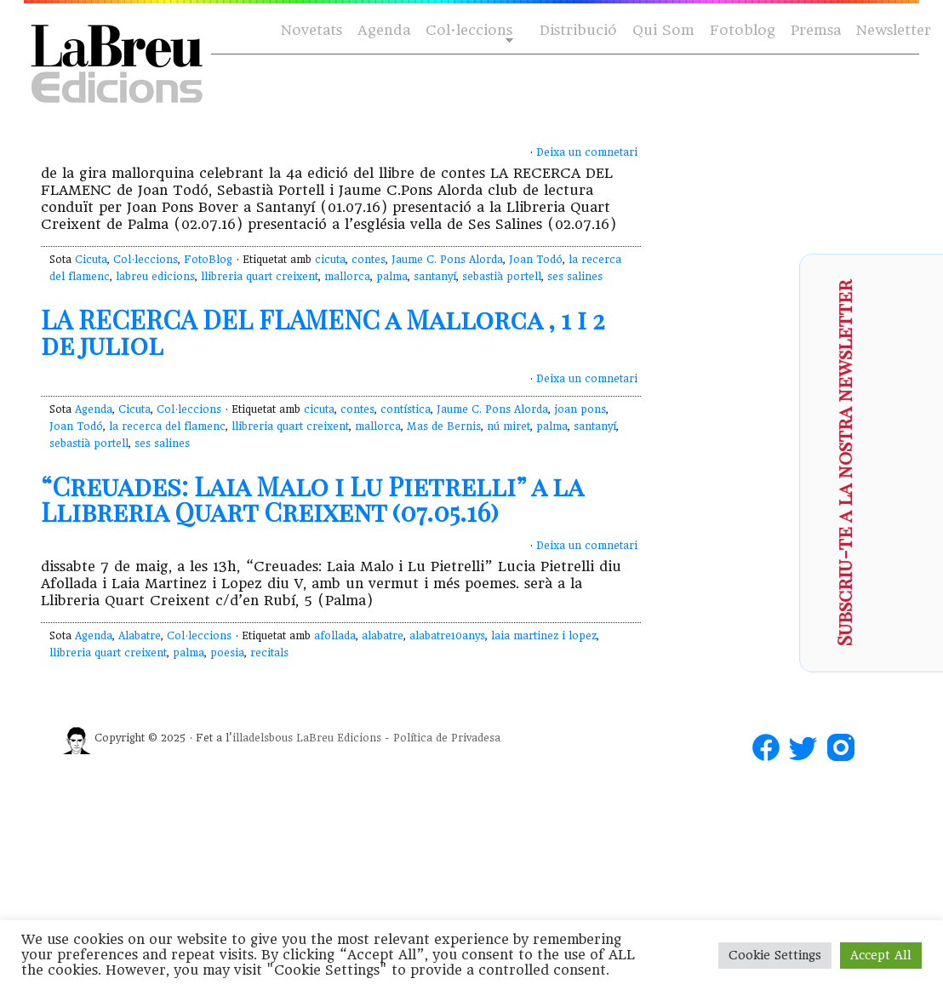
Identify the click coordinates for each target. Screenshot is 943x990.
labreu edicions (155, 277)
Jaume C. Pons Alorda (447, 260)
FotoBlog (208, 260)
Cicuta (91, 260)
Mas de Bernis (444, 426)
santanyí (435, 277)
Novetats (311, 30)
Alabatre (139, 636)
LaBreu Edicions (338, 738)
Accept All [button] (881, 955)
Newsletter (893, 30)
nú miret (508, 426)
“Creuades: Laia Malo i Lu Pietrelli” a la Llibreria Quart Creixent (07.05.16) (312, 499)
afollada (335, 636)
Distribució (578, 30)
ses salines (575, 277)
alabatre (382, 636)
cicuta (330, 260)
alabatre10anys (447, 636)
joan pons (580, 409)
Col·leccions (467, 31)
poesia (227, 653)
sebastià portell (501, 277)
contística (405, 409)
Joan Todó (536, 260)
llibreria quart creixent (259, 277)
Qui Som (663, 30)
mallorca (347, 277)
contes (368, 260)
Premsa (816, 30)
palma (392, 277)
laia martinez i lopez (544, 636)
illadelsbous (262, 738)
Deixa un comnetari (586, 152)
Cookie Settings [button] (775, 955)
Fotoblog (742, 30)
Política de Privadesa (446, 738)
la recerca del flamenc (167, 426)
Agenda (383, 30)
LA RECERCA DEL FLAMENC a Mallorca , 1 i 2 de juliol (322, 332)
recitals (269, 653)
